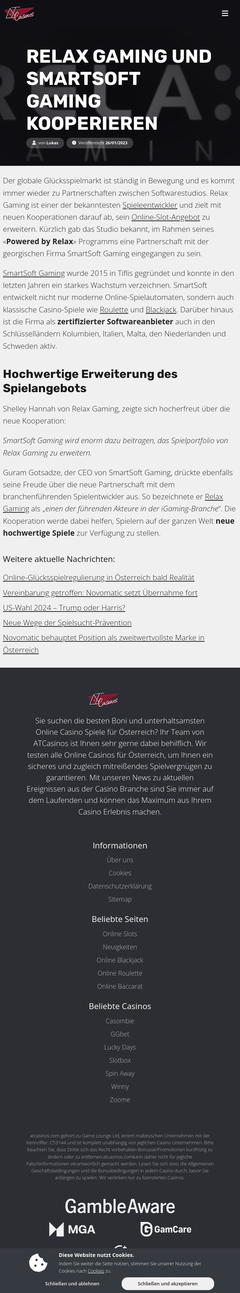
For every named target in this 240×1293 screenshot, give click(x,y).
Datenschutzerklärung (120, 886)
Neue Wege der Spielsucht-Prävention (67, 622)
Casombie (120, 1020)
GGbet (120, 1034)
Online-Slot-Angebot (165, 217)
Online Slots (120, 933)
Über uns (120, 859)
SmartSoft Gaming (34, 273)
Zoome (120, 1099)
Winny (120, 1086)
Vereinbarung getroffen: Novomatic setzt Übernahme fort (100, 592)
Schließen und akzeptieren (167, 1283)
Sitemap (119, 899)
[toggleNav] (225, 14)
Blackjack (161, 309)
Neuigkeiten (120, 946)
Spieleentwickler (150, 205)
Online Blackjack (120, 960)
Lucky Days (120, 1047)
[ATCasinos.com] (36, 14)
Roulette (114, 309)
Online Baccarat (120, 986)
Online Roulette (120, 973)
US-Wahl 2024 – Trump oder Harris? (64, 607)
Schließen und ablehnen (72, 1283)
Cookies (120, 872)
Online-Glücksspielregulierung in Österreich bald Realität (98, 577)
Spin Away (120, 1073)
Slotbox (120, 1060)
